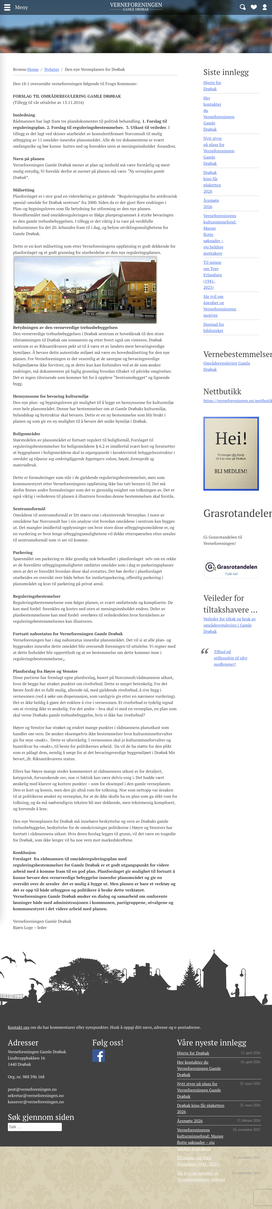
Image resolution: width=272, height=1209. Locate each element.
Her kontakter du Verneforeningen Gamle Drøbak (218, 113)
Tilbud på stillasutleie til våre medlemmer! (230, 658)
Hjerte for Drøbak (212, 86)
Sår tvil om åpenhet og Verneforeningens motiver (219, 306)
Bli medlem (254, 7)
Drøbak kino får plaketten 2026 (212, 182)
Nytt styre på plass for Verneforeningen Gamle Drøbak (218, 150)
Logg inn (265, 7)
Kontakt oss (18, 1027)
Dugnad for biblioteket (213, 327)
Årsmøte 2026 (211, 203)
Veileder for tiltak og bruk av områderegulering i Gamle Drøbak (229, 625)
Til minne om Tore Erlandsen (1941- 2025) (212, 274)
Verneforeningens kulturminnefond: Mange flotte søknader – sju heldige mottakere (219, 234)
